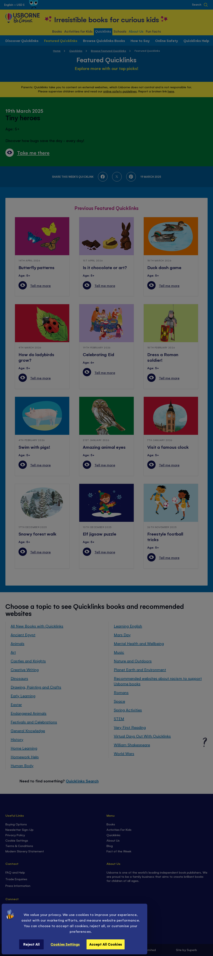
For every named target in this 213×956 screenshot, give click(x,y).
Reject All (31, 944)
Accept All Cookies (105, 944)
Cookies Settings (65, 944)
